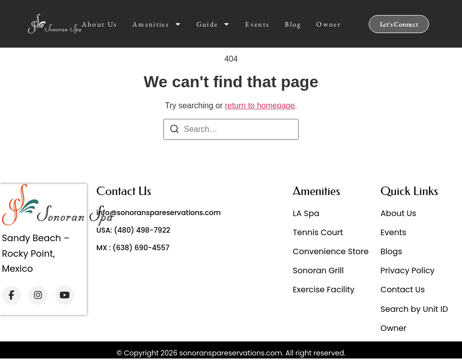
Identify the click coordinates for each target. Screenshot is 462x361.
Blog (293, 24)
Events (257, 24)
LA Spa (306, 213)
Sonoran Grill (318, 270)
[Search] (174, 130)
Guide (213, 24)
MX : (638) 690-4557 (132, 248)
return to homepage (260, 105)
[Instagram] (38, 295)
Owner (328, 24)
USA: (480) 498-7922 (133, 230)
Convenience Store (330, 251)
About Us (99, 24)
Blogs (391, 251)
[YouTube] (64, 295)
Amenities (156, 24)
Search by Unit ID (414, 309)
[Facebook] (11, 295)
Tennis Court (318, 232)
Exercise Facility (323, 289)
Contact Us (402, 289)
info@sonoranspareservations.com (158, 213)
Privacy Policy (407, 270)
